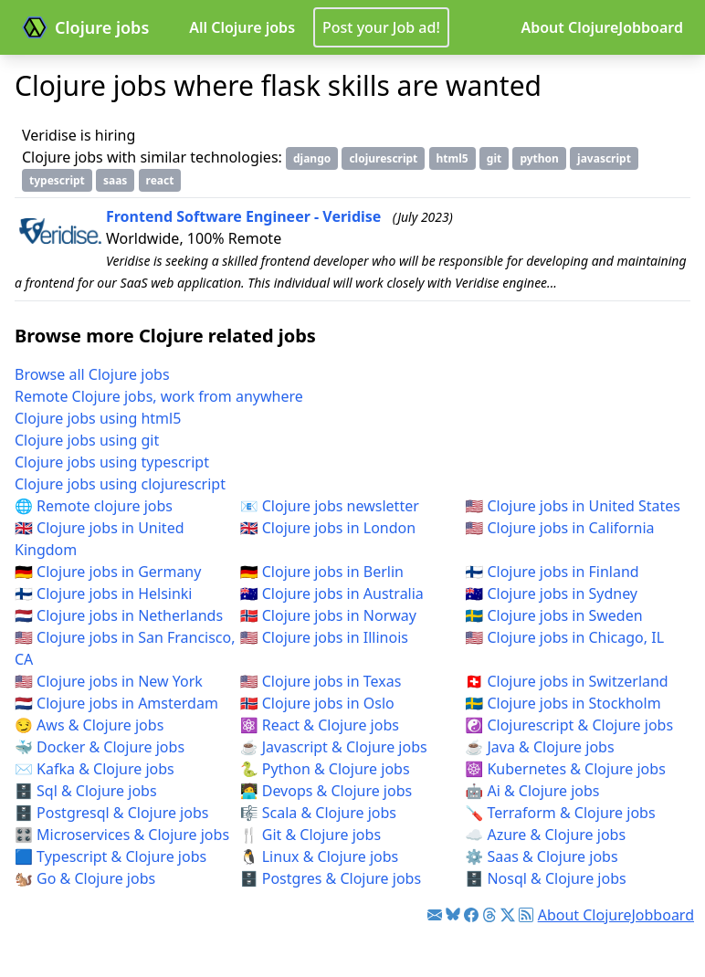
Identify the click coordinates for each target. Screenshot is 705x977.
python (539, 158)
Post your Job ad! (381, 27)
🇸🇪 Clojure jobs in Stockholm (562, 703)
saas (115, 180)
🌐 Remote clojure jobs (94, 506)
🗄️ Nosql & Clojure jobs (545, 878)
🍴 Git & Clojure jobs (310, 835)
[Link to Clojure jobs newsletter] (434, 915)
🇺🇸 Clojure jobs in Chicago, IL (564, 637)
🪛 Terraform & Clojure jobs (560, 813)
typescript (57, 180)
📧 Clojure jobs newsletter (329, 506)
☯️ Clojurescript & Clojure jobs (569, 725)
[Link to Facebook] (471, 915)
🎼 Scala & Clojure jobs (318, 813)
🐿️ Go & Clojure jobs (85, 878)
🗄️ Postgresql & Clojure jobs (111, 813)
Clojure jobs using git (87, 440)
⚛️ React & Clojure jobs (319, 725)
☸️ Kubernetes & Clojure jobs (565, 769)
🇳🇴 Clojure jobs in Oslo (317, 703)
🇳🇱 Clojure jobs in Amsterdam (116, 703)
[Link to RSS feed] (526, 915)
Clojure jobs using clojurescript (120, 484)
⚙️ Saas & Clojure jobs (541, 856)
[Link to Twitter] (507, 915)
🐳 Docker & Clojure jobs (99, 747)
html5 (452, 158)
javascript (604, 158)
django (312, 158)
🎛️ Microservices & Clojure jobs (122, 835)
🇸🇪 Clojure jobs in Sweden (553, 615)
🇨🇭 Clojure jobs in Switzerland (566, 681)
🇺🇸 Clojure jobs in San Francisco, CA (125, 648)
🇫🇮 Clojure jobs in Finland (551, 572)
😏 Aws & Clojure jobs (89, 725)
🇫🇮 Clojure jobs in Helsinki (104, 593)
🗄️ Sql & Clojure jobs (86, 791)
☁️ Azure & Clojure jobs (545, 835)
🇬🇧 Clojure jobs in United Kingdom (99, 539)
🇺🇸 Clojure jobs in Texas (321, 681)
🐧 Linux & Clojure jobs (319, 856)
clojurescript (383, 158)
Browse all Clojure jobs (92, 374)
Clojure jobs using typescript (112, 462)
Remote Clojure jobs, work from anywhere (159, 396)
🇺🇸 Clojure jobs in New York (109, 681)
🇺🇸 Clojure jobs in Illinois (324, 637)
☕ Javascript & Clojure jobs (333, 747)
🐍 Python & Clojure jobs (325, 769)
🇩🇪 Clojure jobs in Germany (108, 572)
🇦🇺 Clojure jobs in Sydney (551, 593)
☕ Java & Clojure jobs (539, 747)
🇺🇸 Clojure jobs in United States (572, 506)
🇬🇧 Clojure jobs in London (328, 528)
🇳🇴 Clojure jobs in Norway (328, 615)
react (160, 180)
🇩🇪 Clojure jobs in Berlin (322, 572)
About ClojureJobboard (602, 27)
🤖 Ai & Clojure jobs (532, 791)
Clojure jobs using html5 (98, 418)
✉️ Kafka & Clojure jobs (94, 769)
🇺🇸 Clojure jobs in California (559, 528)
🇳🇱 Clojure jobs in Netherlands (119, 615)
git (494, 158)
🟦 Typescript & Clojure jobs (110, 856)
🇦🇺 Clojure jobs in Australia (332, 593)
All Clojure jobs (242, 27)
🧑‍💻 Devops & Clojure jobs (326, 791)
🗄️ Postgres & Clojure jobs (330, 878)
